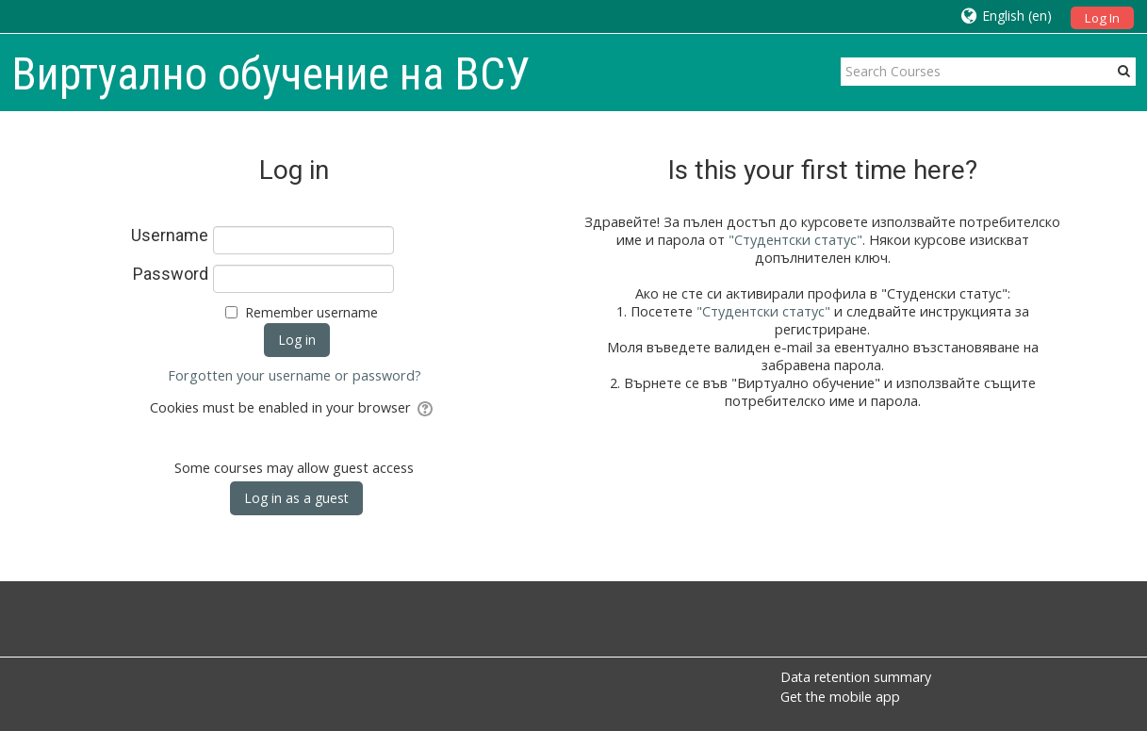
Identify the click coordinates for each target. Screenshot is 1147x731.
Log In (1102, 17)
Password (170, 274)
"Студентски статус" (795, 240)
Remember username (311, 312)
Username (169, 235)
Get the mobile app (840, 697)
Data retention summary (855, 677)
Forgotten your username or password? (294, 375)
